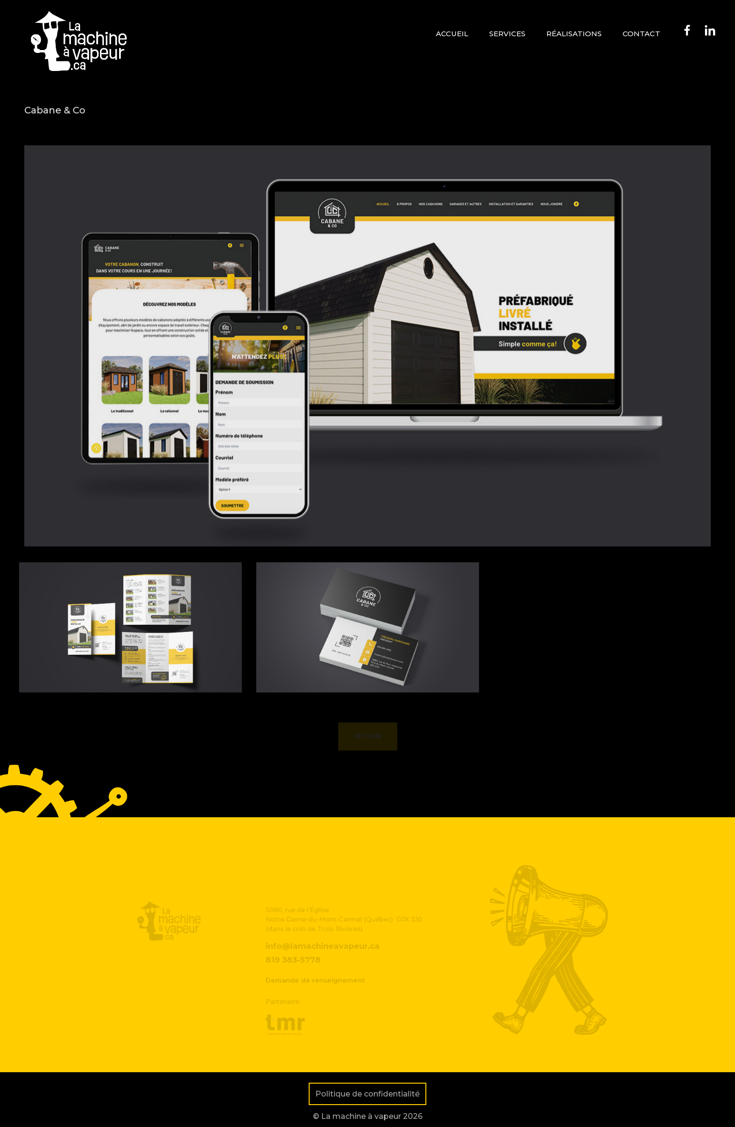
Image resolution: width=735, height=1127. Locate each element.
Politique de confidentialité (367, 1093)
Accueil (452, 33)
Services (507, 33)
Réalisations (574, 33)
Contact (641, 33)
